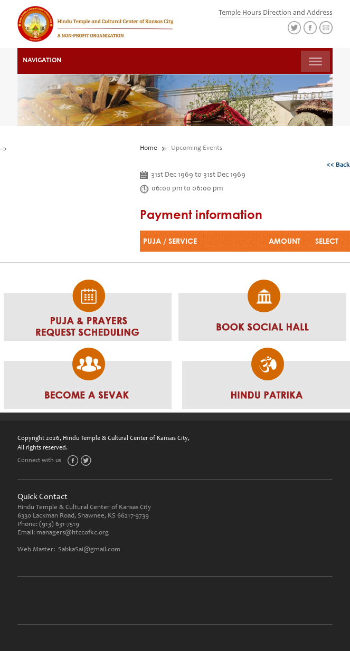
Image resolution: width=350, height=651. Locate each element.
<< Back (338, 165)
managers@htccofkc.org (72, 533)
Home (148, 148)
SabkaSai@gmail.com (89, 550)
